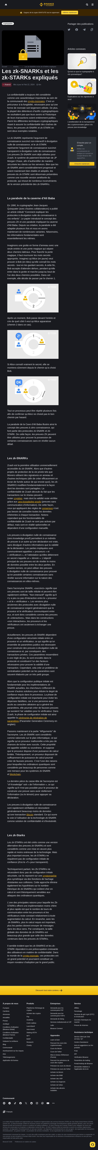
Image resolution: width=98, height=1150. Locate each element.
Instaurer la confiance (10, 1041)
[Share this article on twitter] (69, 29)
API (75, 1054)
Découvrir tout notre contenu (49, 990)
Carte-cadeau (31, 1023)
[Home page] (46, 4)
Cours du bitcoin (56, 1048)
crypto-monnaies (36, 101)
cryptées (18, 498)
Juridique (6, 1024)
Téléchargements (9, 1057)
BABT (29, 1039)
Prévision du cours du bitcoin (60, 1066)
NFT (28, 1036)
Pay (28, 1017)
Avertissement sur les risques (13, 1051)
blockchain (15, 774)
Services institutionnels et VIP (60, 1022)
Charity (29, 1045)
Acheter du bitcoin (56, 1072)
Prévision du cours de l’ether (60, 1069)
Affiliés (76, 1008)
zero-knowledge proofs (29, 501)
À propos (6, 1008)
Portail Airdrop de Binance (83, 1063)
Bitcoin (29, 814)
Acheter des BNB (56, 1075)
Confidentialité (8, 1038)
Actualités (6, 1017)
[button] (92, 4)
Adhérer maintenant (70, 12)
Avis (4, 1054)
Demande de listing (57, 1019)
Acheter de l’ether (56, 1085)
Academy (30, 1020)
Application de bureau (10, 1060)
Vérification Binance (81, 1057)
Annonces (6, 1014)
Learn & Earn (55, 1040)
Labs (52, 1025)
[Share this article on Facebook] (76, 29)
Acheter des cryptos (34, 1013)
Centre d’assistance (81, 1042)
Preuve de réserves (81, 1025)
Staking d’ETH (32, 1032)
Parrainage (78, 1011)
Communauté (7, 1048)
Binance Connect (56, 1028)
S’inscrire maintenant (81, 164)
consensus (47, 508)
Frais (76, 1051)
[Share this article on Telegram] (84, 29)
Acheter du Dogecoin (57, 1082)
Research (30, 1042)
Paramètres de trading (82, 1060)
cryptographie (49, 875)
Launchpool (31, 1026)
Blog (4, 1044)
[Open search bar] (86, 5)
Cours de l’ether (56, 1052)
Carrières (6, 1011)
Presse (5, 1021)
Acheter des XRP (56, 1078)
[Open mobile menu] (92, 5)
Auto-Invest (31, 1029)
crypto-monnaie (31, 955)
